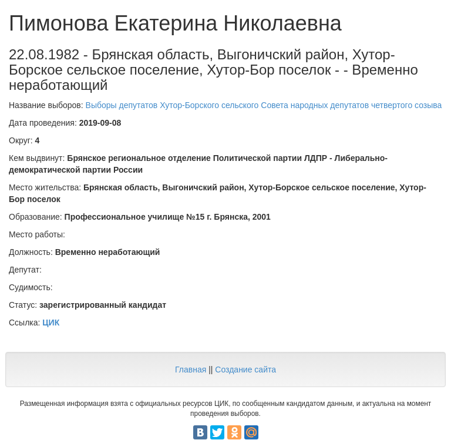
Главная (190, 369)
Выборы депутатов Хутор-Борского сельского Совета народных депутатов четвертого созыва (264, 105)
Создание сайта (245, 369)
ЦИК (50, 322)
